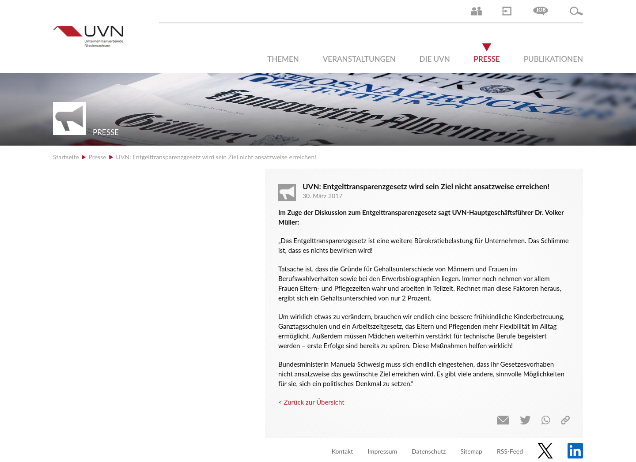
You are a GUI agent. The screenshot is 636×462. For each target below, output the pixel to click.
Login (506, 11)
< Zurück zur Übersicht (311, 402)
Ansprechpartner (476, 11)
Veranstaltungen (359, 59)
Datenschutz (429, 451)
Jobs (540, 11)
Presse (487, 59)
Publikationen (553, 59)
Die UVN (435, 59)
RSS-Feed (510, 451)
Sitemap (471, 451)
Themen (283, 59)
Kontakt (342, 451)
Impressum (382, 451)
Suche (576, 11)
